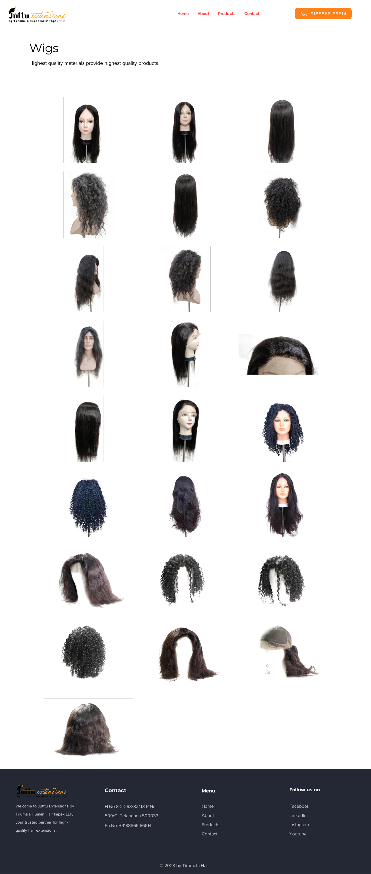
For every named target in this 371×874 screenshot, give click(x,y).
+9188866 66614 (135, 825)
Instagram (299, 824)
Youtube (298, 833)
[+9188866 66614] (323, 13)
